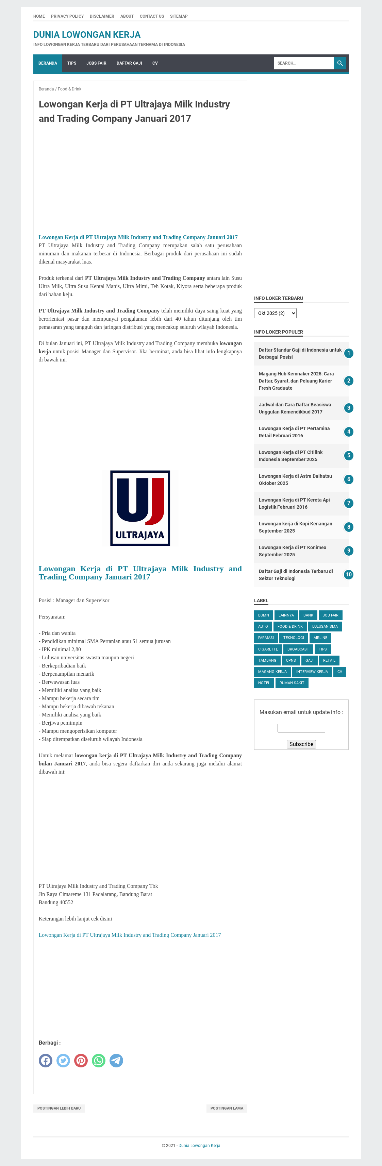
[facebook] (45, 1060)
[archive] (275, 313)
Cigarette (268, 649)
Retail (329, 660)
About (127, 16)
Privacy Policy (67, 16)
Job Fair (330, 615)
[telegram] (116, 1060)
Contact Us (152, 16)
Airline (320, 638)
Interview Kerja (312, 672)
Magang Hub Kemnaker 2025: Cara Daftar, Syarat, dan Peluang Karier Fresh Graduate (296, 381)
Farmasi (266, 638)
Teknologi (293, 638)
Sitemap (179, 16)
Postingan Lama (227, 1108)
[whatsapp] (98, 1060)
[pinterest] (81, 1060)
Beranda (47, 63)
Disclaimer (102, 16)
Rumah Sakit (292, 683)
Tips (71, 63)
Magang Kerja (272, 672)
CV (155, 63)
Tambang (267, 660)
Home (39, 16)
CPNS (291, 660)
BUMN (263, 615)
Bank (308, 615)
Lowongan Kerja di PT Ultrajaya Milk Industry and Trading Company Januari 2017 (138, 237)
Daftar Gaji (129, 63)
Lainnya (286, 615)
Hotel (264, 683)
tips (323, 649)
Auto (263, 626)
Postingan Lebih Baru (59, 1108)
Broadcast (298, 649)
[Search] (304, 63)
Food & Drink (290, 626)
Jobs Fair (96, 63)
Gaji (309, 660)
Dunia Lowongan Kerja (87, 35)
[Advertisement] (140, 180)
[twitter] (63, 1060)
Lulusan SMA (325, 626)
